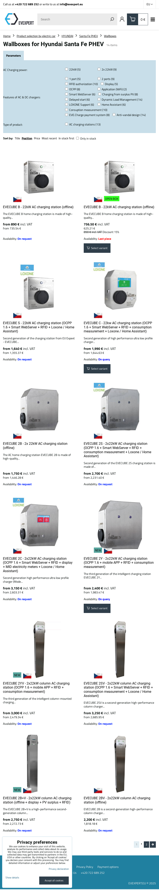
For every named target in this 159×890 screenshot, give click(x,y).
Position (27, 138)
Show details (12, 877)
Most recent (49, 138)
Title (17, 138)
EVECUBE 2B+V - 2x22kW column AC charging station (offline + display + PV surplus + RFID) (37, 800)
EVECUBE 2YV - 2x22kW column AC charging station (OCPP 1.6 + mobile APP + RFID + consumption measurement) (36, 687)
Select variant (98, 248)
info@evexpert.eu (71, 4)
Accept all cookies (54, 880)
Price (37, 138)
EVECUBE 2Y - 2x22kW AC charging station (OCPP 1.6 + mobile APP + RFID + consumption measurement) (119, 563)
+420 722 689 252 (27, 4)
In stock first (66, 138)
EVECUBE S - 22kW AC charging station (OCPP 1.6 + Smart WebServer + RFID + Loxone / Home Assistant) (38, 327)
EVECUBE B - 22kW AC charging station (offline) (38, 207)
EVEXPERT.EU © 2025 (142, 884)
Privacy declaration (59, 869)
